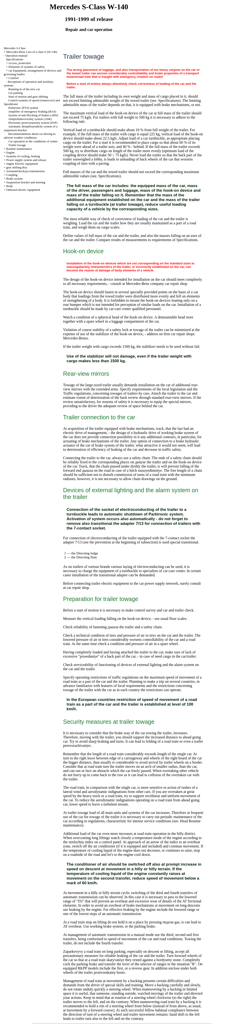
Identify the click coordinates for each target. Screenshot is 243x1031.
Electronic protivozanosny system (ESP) (33, 122)
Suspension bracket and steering (25, 182)
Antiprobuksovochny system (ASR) (30, 119)
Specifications (14, 59)
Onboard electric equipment (23, 189)
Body (9, 186)
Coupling (11, 175)
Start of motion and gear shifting (28, 96)
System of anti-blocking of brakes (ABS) (33, 115)
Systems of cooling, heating (23, 156)
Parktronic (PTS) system (23, 107)
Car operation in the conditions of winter (33, 141)
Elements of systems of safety (26, 66)
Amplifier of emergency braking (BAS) (32, 111)
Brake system (14, 178)
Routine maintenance (19, 148)
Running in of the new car (24, 89)
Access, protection (19, 63)
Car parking (15, 93)
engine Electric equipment (22, 163)
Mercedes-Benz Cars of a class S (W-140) (31, 52)
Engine (10, 152)
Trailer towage (17, 145)
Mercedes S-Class (15, 48)
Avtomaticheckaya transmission (25, 171)
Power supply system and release (26, 160)
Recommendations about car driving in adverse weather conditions (30, 135)
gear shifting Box (16, 167)
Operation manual (17, 55)
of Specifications (185, 240)
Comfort (13, 78)
